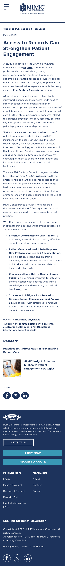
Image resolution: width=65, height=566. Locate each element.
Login (6, 479)
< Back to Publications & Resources (24, 28)
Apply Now (32, 453)
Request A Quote (32, 461)
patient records (27, 330)
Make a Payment (12, 485)
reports (27, 67)
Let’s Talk (18, 442)
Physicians (34, 319)
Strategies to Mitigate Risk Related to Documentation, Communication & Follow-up (34, 299)
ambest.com (31, 434)
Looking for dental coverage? (24, 521)
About (36, 479)
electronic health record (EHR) (21, 327)
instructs (41, 176)
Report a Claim (11, 497)
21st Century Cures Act (26, 90)
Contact (37, 485)
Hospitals (20, 319)
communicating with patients (36, 323)
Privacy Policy (11, 546)
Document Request (14, 491)
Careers (37, 491)
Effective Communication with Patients (32, 235)
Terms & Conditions (33, 546)
